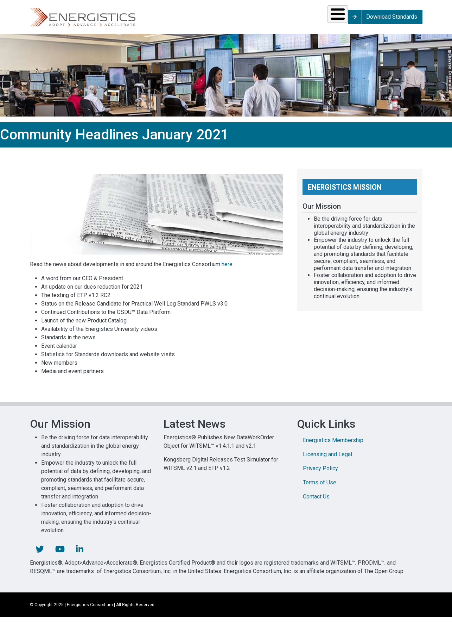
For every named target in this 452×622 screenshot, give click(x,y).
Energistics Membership (333, 445)
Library (301, 19)
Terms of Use (319, 487)
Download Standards (404, 19)
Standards (151, 19)
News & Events (257, 19)
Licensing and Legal (327, 459)
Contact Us (316, 501)
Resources (205, 19)
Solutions (98, 19)
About (345, 19)
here (227, 269)
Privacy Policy (320, 473)
